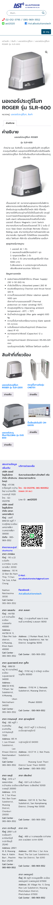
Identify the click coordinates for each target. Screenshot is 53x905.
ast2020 (8, 23)
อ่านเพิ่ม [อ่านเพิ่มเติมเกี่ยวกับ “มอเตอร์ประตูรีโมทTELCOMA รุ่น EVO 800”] (8, 444)
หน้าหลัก (5, 41)
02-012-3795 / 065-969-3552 (21, 20)
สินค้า (13, 41)
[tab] (10, 123)
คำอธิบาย (10, 123)
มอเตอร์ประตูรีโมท (25, 41)
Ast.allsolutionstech (38, 23)
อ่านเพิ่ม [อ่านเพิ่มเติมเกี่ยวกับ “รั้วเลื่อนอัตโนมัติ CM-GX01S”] (33, 432)
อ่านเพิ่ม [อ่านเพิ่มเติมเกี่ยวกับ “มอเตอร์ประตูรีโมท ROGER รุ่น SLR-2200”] (8, 394)
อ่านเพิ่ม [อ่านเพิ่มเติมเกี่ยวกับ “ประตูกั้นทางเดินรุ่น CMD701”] (33, 394)
